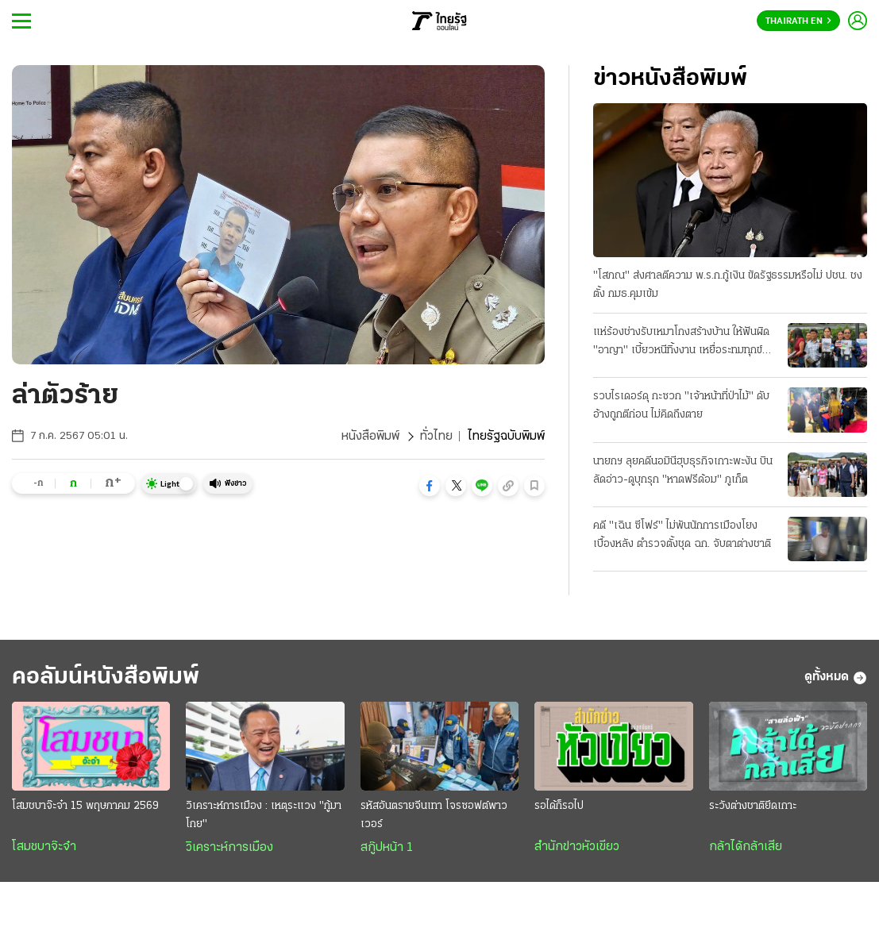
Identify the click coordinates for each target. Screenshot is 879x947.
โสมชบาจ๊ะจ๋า (44, 847)
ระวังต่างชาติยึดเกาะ (752, 806)
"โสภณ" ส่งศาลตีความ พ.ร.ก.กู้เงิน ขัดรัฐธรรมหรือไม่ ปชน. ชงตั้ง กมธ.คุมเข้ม (727, 285)
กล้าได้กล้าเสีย (745, 847)
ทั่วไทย (436, 436)
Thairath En (798, 21)
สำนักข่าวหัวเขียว (576, 847)
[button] (429, 485)
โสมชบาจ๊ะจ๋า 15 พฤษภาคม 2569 (85, 806)
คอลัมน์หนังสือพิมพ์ (105, 677)
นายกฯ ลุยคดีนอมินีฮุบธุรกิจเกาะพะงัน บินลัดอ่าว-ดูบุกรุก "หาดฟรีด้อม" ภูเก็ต (683, 471)
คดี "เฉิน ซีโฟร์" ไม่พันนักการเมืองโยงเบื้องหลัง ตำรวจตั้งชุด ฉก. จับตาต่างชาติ (682, 535)
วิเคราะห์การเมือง (229, 847)
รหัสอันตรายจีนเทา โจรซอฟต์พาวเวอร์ (433, 815)
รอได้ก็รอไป (559, 806)
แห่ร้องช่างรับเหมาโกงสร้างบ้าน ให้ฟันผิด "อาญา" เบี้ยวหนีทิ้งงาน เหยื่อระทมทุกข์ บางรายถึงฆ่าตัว (681, 343)
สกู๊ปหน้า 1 (386, 847)
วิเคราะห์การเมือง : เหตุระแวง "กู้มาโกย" (263, 815)
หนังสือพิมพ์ (370, 436)
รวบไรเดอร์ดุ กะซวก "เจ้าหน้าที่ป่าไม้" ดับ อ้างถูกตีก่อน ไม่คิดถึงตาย (681, 406)
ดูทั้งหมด (835, 678)
